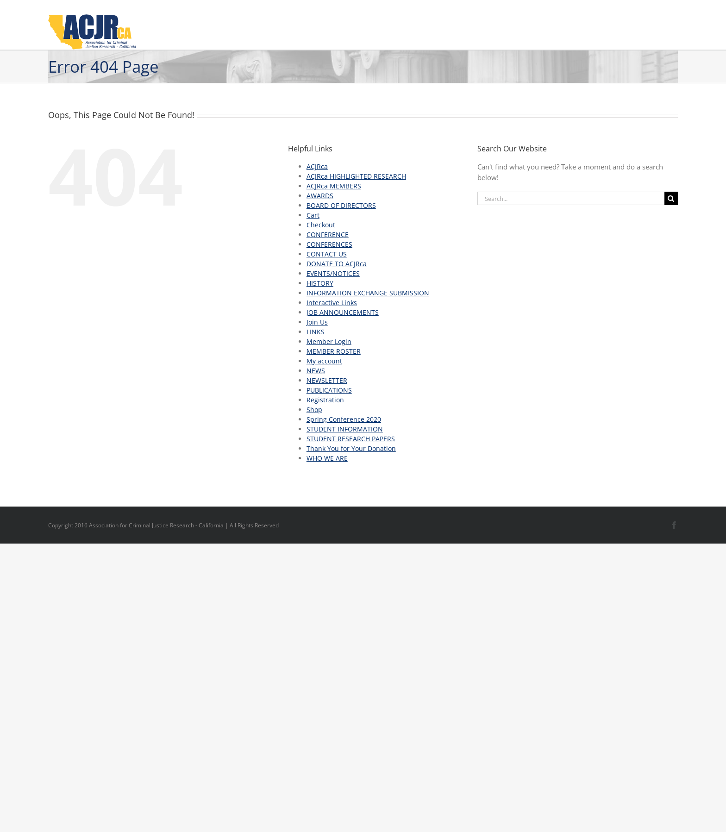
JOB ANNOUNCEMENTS (343, 312)
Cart (313, 215)
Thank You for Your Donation (351, 448)
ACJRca (317, 166)
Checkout (321, 224)
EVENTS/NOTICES (333, 273)
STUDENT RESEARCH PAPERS (351, 438)
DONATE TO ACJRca (337, 263)
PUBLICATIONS (329, 390)
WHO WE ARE (327, 458)
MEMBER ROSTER (334, 351)
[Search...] (570, 198)
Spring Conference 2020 (344, 419)
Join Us (317, 322)
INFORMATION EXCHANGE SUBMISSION (368, 292)
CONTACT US (327, 254)
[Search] (671, 198)
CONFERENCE (328, 234)
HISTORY (320, 283)
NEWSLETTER (327, 380)
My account (324, 361)
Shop (314, 409)
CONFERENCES (329, 244)
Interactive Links (332, 302)
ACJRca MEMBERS (334, 185)
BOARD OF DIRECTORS (341, 205)
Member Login (329, 341)
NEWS (316, 370)
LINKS (316, 331)
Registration (325, 399)
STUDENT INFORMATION (345, 429)
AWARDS (320, 195)
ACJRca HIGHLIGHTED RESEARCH (356, 176)
